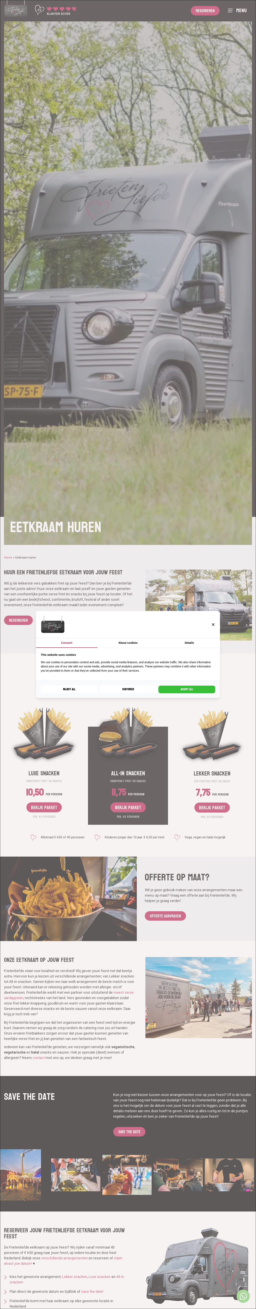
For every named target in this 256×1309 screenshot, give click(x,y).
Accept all (187, 689)
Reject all (69, 689)
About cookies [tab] (128, 642)
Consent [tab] (66, 642)
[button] (213, 625)
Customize (128, 689)
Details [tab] (189, 642)
